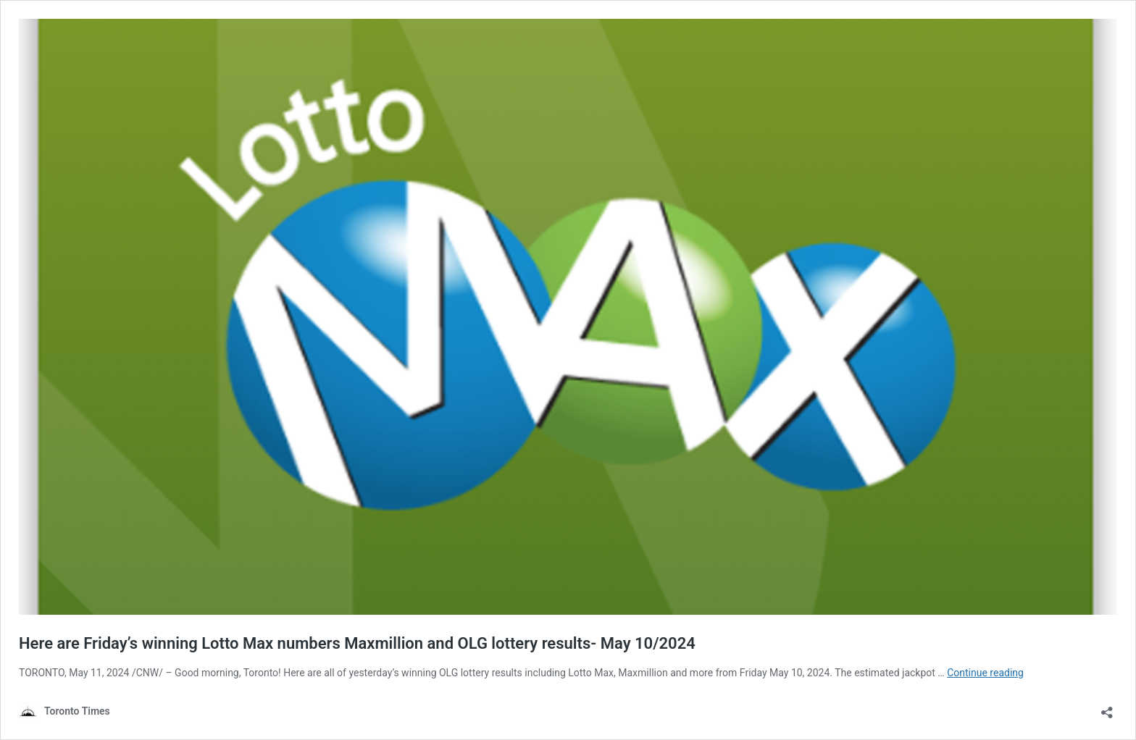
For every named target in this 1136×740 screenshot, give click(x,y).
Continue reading (985, 672)
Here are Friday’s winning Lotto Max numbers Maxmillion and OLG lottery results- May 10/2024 (357, 643)
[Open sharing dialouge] (1107, 708)
